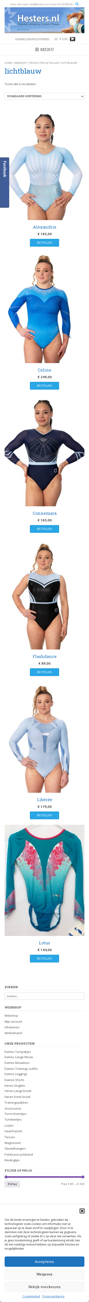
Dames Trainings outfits (21, 1069)
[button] (82, 1211)
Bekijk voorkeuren (45, 1286)
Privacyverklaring (53, 1296)
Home (8, 63)
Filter (12, 1184)
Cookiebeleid (31, 1296)
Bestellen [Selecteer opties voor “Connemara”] (44, 529)
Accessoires (13, 1108)
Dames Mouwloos (17, 1063)
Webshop (20, 63)
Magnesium (13, 1143)
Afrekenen (12, 1027)
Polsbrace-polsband (19, 1154)
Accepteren (44, 1261)
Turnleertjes (13, 1119)
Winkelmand (13, 1033)
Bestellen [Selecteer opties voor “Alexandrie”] (44, 242)
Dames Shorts (14, 1080)
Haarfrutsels (13, 1131)
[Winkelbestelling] (44, 96)
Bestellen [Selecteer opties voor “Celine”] (44, 385)
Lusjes (9, 1125)
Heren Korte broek (18, 1097)
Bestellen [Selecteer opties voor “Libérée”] (44, 815)
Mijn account (13, 1021)
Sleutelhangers (15, 1148)
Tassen (10, 1137)
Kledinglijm (12, 1160)
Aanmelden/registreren (32, 39)
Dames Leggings (16, 1074)
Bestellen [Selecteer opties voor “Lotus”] (44, 958)
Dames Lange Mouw (19, 1057)
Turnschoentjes (15, 1114)
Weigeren (44, 1274)
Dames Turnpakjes (18, 1052)
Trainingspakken (16, 1102)
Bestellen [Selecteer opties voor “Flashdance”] (44, 672)
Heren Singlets (15, 1086)
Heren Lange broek (18, 1091)
